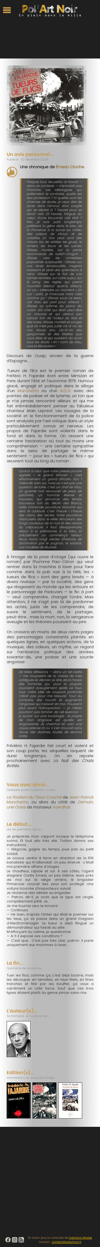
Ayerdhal (61, 807)
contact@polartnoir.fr (66, 1242)
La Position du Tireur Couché (34, 797)
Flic (26, 52)
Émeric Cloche (70, 167)
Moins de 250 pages (71, 52)
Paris (33, 52)
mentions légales (80, 1238)
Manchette (28, 390)
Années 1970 (47, 52)
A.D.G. (64, 390)
